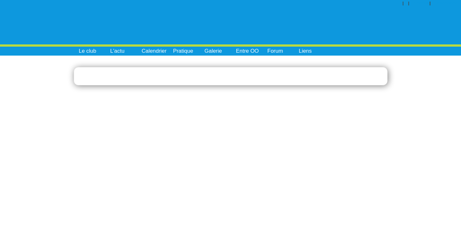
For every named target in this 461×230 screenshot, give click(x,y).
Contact (421, 3)
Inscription (447, 3)
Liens (305, 51)
